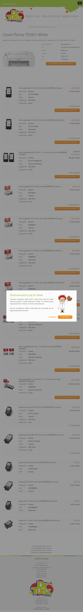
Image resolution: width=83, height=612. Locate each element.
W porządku (65, 317)
